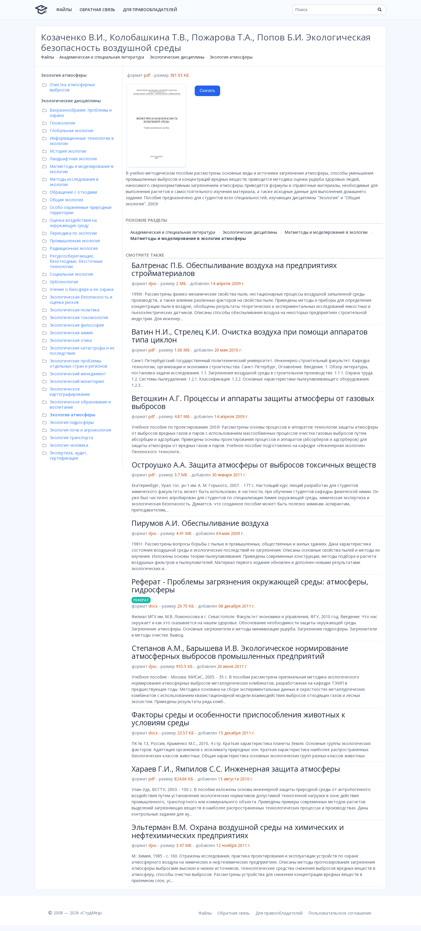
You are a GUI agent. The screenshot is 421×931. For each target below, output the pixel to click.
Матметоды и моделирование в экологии (325, 232)
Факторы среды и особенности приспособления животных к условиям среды (238, 719)
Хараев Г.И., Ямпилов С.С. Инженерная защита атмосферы (236, 769)
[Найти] (379, 10)
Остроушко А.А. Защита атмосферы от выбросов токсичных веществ (254, 465)
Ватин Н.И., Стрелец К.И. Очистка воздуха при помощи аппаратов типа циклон (249, 336)
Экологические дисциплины (177, 57)
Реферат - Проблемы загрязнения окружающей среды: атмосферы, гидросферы (250, 586)
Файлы (64, 9)
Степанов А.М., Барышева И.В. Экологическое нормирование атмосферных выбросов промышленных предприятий (240, 652)
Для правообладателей (150, 9)
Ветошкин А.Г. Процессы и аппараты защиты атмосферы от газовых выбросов (253, 402)
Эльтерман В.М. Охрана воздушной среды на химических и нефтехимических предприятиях (238, 831)
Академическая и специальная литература (101, 57)
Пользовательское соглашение (339, 913)
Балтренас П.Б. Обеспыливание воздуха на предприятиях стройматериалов (234, 269)
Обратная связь (97, 9)
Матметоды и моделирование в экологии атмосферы (188, 238)
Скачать (207, 90)
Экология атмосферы (231, 57)
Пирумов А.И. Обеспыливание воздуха (200, 523)
